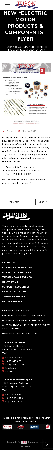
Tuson (10, 131)
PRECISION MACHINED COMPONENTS (24, 315)
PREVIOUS (12, 202)
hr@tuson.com (13, 401)
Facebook (10, 368)
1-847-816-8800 (14, 357)
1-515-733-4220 (14, 398)
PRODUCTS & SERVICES (15, 310)
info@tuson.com (14, 364)
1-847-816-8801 (13, 361)
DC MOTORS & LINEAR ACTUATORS (22, 320)
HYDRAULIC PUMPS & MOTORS (20, 333)
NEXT (43, 202)
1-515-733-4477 (14, 394)
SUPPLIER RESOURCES (16, 286)
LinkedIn (10, 371)
